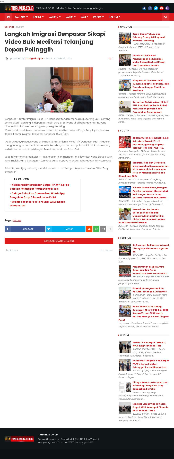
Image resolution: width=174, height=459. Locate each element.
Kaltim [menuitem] (113, 17)
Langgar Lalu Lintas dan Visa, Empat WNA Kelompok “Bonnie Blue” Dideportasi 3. (150, 407)
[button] (165, 17)
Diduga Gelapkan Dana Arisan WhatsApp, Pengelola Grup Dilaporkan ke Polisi (150, 385)
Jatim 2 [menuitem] (53, 17)
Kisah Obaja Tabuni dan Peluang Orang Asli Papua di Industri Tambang (149, 37)
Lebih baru (12, 407)
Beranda (9, 26)
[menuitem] (8, 17)
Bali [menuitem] (83, 17)
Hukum (20, 26)
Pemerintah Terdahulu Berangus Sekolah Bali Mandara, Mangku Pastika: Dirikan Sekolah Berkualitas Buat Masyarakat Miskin (141, 216)
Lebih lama (106, 407)
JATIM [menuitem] (69, 17)
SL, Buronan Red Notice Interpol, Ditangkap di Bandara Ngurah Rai (151, 248)
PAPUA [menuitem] (97, 17)
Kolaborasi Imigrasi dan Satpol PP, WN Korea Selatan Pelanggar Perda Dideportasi (151, 364)
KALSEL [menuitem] (37, 17)
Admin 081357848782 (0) (59, 398)
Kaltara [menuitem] (20, 17)
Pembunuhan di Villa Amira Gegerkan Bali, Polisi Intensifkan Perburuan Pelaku (150, 270)
